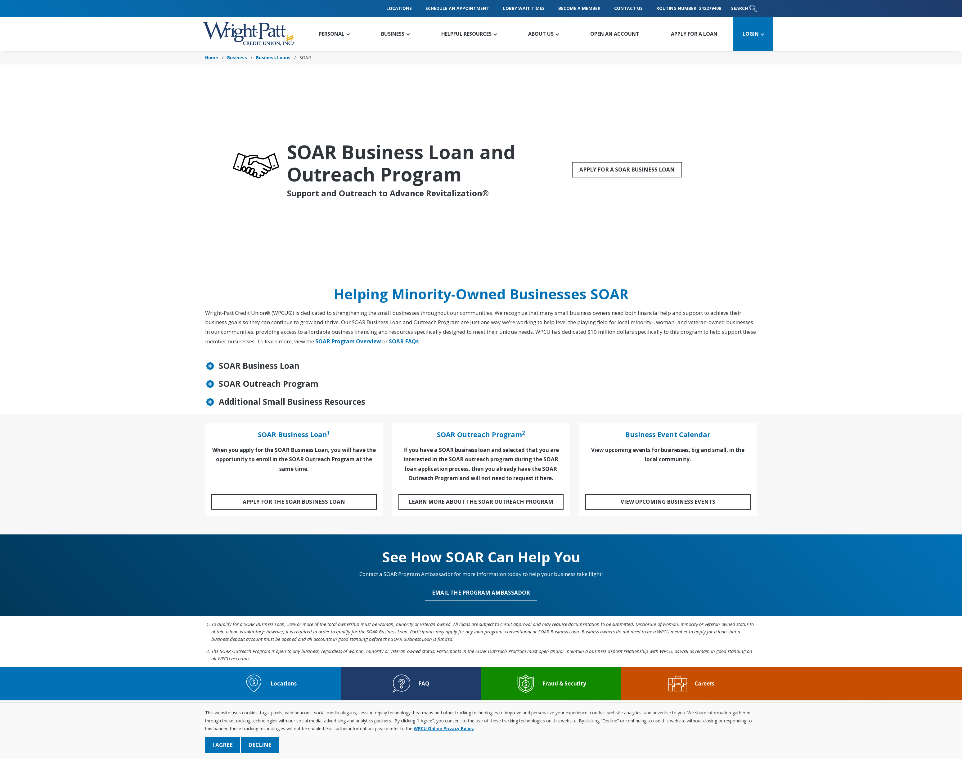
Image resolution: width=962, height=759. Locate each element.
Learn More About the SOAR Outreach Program (481, 501)
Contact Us (628, 8)
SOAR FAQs (404, 341)
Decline (260, 744)
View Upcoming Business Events (668, 501)
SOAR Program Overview (348, 341)
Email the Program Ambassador (481, 592)
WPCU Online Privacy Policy (444, 728)
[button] (334, 34)
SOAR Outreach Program (268, 383)
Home (211, 57)
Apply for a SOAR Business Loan (627, 169)
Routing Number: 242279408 (688, 8)
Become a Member (579, 8)
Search (744, 8)
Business (237, 57)
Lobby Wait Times (524, 8)
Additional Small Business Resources (292, 401)
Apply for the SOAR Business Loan (294, 501)
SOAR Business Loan (259, 365)
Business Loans (273, 57)
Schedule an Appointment (457, 8)
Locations (399, 8)
